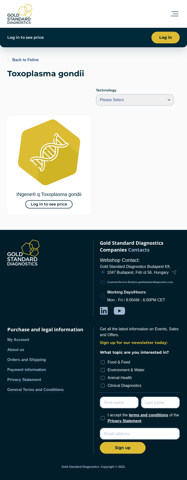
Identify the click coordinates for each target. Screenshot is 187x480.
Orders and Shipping (26, 360)
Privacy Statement (24, 380)
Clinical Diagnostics (124, 385)
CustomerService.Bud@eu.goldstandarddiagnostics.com (140, 282)
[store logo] (19, 14)
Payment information (26, 370)
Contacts (139, 250)
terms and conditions (148, 415)
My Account (18, 340)
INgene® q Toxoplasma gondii (49, 194)
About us (15, 350)
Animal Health (120, 378)
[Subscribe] (123, 448)
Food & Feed (119, 362)
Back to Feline (23, 60)
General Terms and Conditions (35, 390)
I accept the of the (143, 418)
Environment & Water (126, 370)
